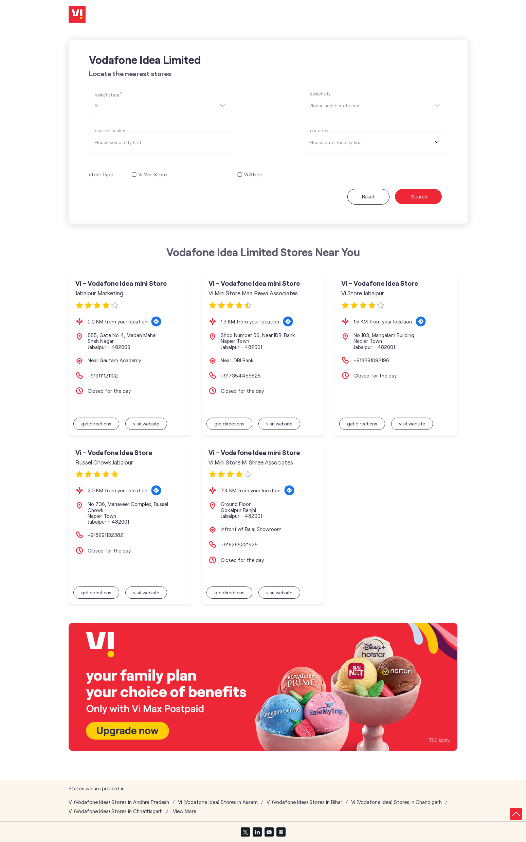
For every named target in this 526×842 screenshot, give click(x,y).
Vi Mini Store (152, 174)
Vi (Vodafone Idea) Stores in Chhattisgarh (116, 811)
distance (319, 130)
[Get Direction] (156, 321)
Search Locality (110, 130)
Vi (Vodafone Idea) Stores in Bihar (304, 802)
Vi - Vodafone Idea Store (379, 283)
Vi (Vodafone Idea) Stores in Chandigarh (396, 802)
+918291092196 (371, 360)
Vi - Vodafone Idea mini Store (121, 283)
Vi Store (253, 174)
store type (101, 174)
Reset (368, 196)
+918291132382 (105, 535)
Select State (108, 94)
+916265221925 (239, 544)
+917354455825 (241, 375)
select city (320, 94)
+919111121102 (103, 375)
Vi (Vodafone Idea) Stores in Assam (218, 802)
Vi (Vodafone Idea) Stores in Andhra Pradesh (119, 802)
